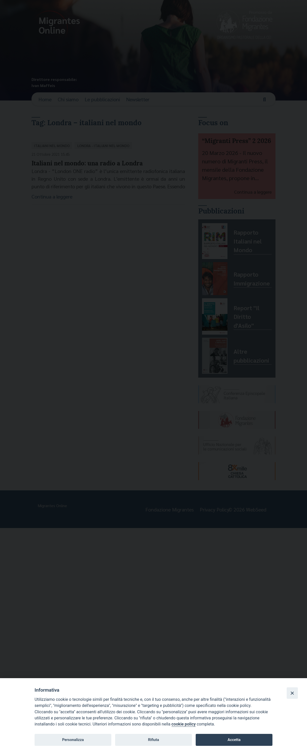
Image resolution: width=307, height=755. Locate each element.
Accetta (233, 739)
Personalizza (73, 739)
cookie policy (184, 724)
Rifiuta (153, 739)
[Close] (292, 693)
